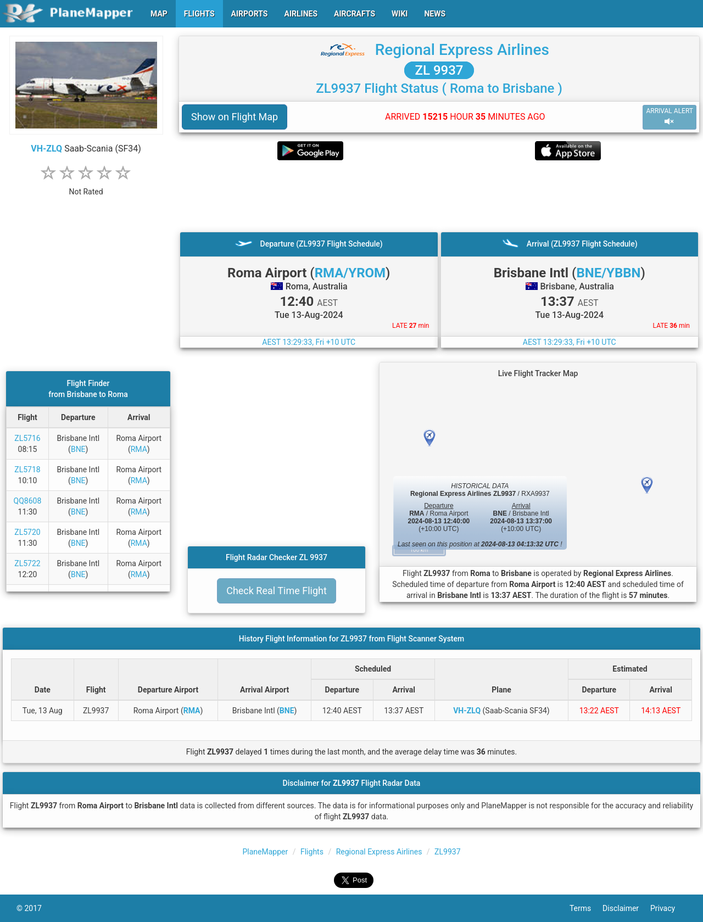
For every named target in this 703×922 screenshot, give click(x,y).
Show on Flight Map (234, 116)
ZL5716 (27, 438)
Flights (311, 851)
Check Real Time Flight (276, 590)
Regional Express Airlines (462, 50)
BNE (78, 449)
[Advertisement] (439, 196)
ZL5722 (27, 563)
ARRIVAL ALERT (669, 116)
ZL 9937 (439, 70)
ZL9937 (447, 851)
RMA (139, 449)
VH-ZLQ (46, 148)
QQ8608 (28, 500)
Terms (586, 908)
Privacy (668, 908)
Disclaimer (626, 908)
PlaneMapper (265, 851)
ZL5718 (27, 469)
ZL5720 (27, 532)
